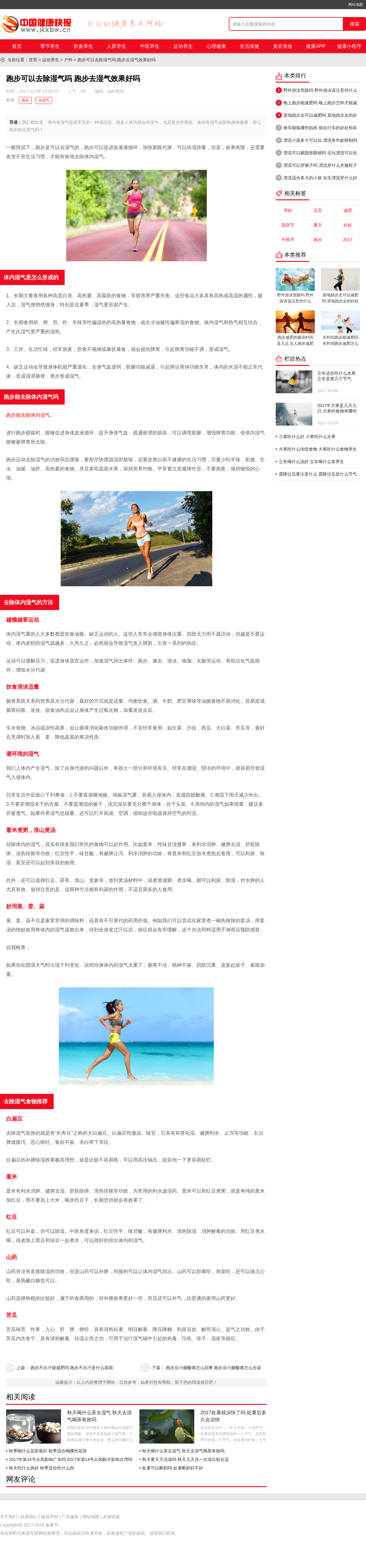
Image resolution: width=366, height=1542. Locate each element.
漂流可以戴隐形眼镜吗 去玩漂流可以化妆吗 (316, 154)
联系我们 (29, 1516)
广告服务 (70, 1516)
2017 (347, 239)
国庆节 (288, 225)
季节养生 (50, 46)
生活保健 (249, 46)
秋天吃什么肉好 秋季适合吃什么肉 (41, 1467)
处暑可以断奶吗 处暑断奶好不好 (172, 1467)
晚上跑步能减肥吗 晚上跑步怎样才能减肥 (316, 104)
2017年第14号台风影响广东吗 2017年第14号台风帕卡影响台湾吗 (70, 1459)
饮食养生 (83, 46)
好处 (347, 225)
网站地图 (355, 4)
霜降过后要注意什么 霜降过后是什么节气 (318, 474)
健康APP (315, 46)
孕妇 (288, 210)
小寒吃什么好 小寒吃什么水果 (307, 436)
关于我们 (8, 1516)
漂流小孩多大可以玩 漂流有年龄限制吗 (316, 140)
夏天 (318, 225)
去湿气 (43, 100)
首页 (17, 46)
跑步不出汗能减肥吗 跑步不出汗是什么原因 (71, 1367)
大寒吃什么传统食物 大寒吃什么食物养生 (318, 449)
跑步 (25, 100)
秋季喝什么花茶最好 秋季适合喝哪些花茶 (48, 1450)
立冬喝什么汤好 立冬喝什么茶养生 (311, 461)
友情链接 (111, 1516)
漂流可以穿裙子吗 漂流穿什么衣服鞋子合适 (316, 166)
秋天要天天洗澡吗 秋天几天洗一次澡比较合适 (185, 1459)
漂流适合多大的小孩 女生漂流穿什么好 (316, 178)
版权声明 (49, 1516)
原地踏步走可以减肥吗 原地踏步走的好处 (316, 116)
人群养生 (116, 46)
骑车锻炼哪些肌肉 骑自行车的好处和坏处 (316, 129)
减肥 (347, 210)
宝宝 (318, 210)
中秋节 (288, 239)
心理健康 (216, 46)
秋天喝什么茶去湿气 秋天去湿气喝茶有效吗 (183, 1450)
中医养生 (150, 46)
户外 (68, 59)
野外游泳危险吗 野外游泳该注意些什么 (316, 90)
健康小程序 (349, 46)
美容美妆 (282, 46)
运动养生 (183, 46)
